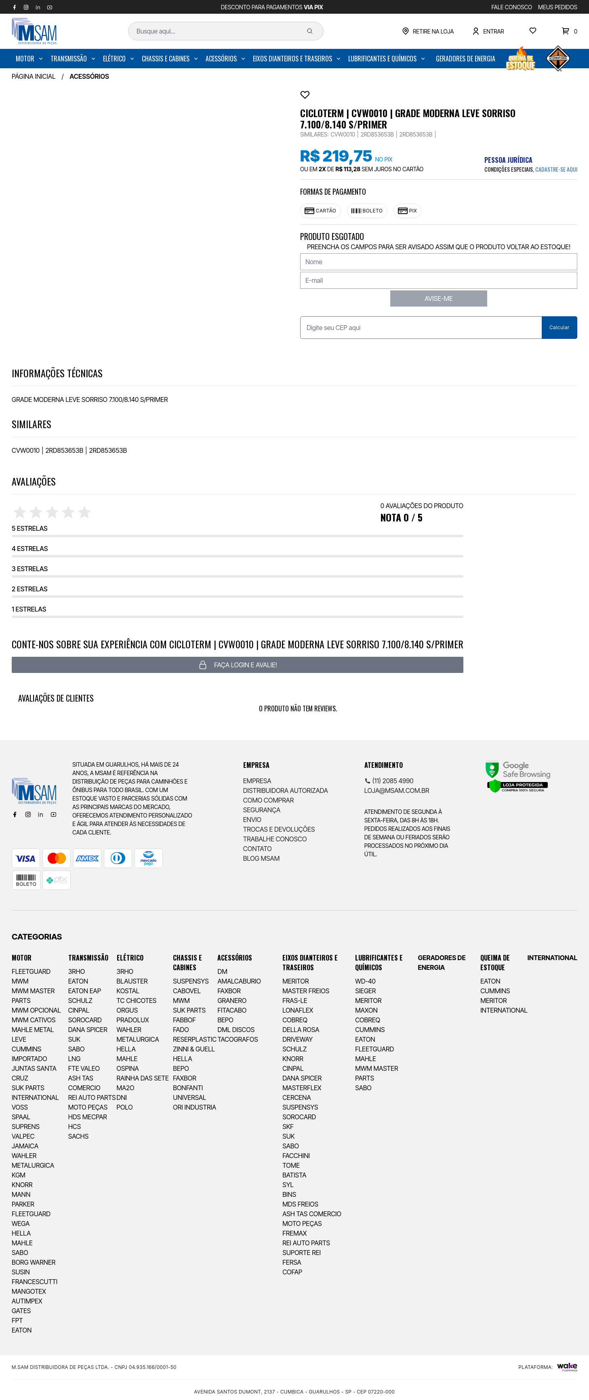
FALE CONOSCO (512, 7)
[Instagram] (28, 814)
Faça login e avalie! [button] (237, 665)
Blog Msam (261, 858)
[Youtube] (53, 814)
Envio (252, 820)
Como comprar (268, 800)
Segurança (261, 810)
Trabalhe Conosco (275, 839)
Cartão (321, 211)
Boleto (367, 211)
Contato (257, 849)
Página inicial (33, 76)
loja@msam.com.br (396, 790)
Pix (407, 211)
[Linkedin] (40, 814)
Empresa (257, 781)
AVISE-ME (439, 298)
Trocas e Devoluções (279, 829)
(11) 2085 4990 (389, 781)
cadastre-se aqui (556, 169)
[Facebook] (15, 814)
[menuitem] (30, 58)
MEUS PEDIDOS (557, 7)
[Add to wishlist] (305, 95)
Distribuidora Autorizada (285, 790)
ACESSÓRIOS (89, 76)
